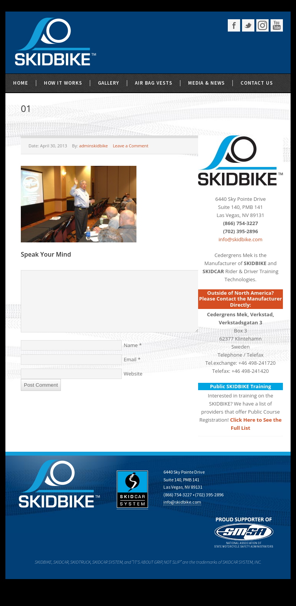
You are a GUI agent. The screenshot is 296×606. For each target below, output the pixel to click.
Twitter (248, 25)
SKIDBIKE (55, 42)
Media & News (206, 83)
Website (133, 373)
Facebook (234, 25)
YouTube (277, 25)
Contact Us (256, 83)
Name (131, 345)
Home (20, 83)
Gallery (108, 83)
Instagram (262, 25)
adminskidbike (93, 146)
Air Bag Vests (153, 83)
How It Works (63, 83)
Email (130, 359)
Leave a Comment (130, 146)
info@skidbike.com (240, 239)
